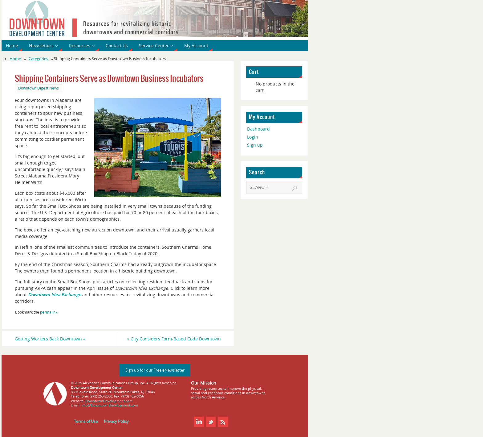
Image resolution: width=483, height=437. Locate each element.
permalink (48, 312)
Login (252, 137)
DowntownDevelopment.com (108, 400)
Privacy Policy (116, 421)
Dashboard (258, 129)
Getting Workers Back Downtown (50, 339)
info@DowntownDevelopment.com (109, 405)
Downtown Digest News (38, 87)
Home (15, 58)
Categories (38, 58)
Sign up (255, 145)
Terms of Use (86, 421)
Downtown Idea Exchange (54, 295)
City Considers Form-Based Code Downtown (174, 339)
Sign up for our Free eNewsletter (155, 370)
